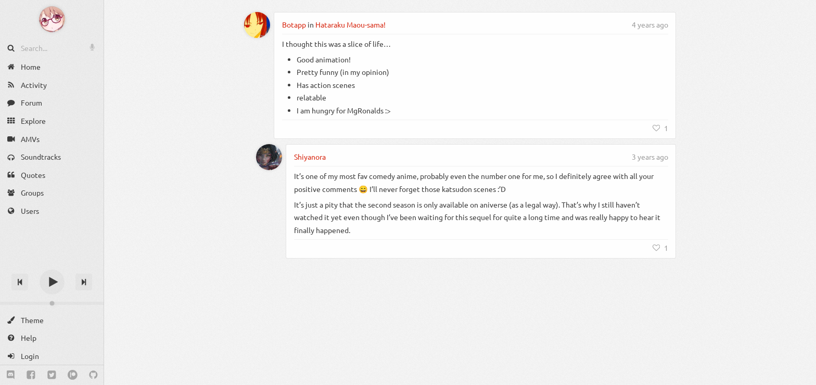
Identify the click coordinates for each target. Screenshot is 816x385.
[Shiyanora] (269, 157)
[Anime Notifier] (52, 19)
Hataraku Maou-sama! (350, 24)
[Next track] (83, 282)
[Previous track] (19, 282)
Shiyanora (310, 156)
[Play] (52, 282)
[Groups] (52, 193)
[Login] (52, 356)
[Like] (660, 128)
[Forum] (52, 103)
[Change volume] (52, 303)
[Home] (52, 67)
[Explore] (52, 121)
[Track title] (52, 264)
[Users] (52, 211)
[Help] (52, 338)
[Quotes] (52, 175)
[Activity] (52, 85)
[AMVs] (52, 139)
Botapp (294, 24)
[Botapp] (257, 25)
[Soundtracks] (52, 157)
